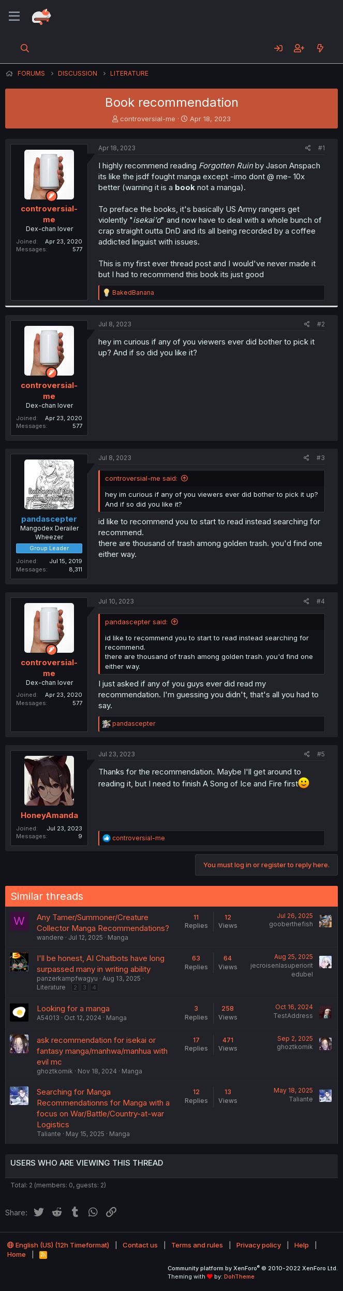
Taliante (49, 1134)
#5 (321, 754)
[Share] (308, 148)
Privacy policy (258, 1245)
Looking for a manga (73, 1008)
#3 (321, 458)
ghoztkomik (55, 1071)
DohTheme (239, 1276)
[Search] (25, 48)
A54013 (48, 1018)
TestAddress (293, 1016)
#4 (321, 601)
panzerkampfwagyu (67, 978)
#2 (321, 324)
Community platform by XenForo (253, 1268)
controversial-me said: (141, 478)
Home (16, 1254)
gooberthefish (291, 924)
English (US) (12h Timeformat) (58, 1245)
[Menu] (14, 16)
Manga (118, 937)
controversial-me (147, 118)
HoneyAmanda (49, 815)
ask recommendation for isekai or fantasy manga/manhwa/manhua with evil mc (102, 1051)
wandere (50, 937)
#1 (321, 148)
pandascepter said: (136, 622)
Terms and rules (197, 1245)
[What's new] (320, 48)
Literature (51, 987)
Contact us (140, 1245)
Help (301, 1245)
